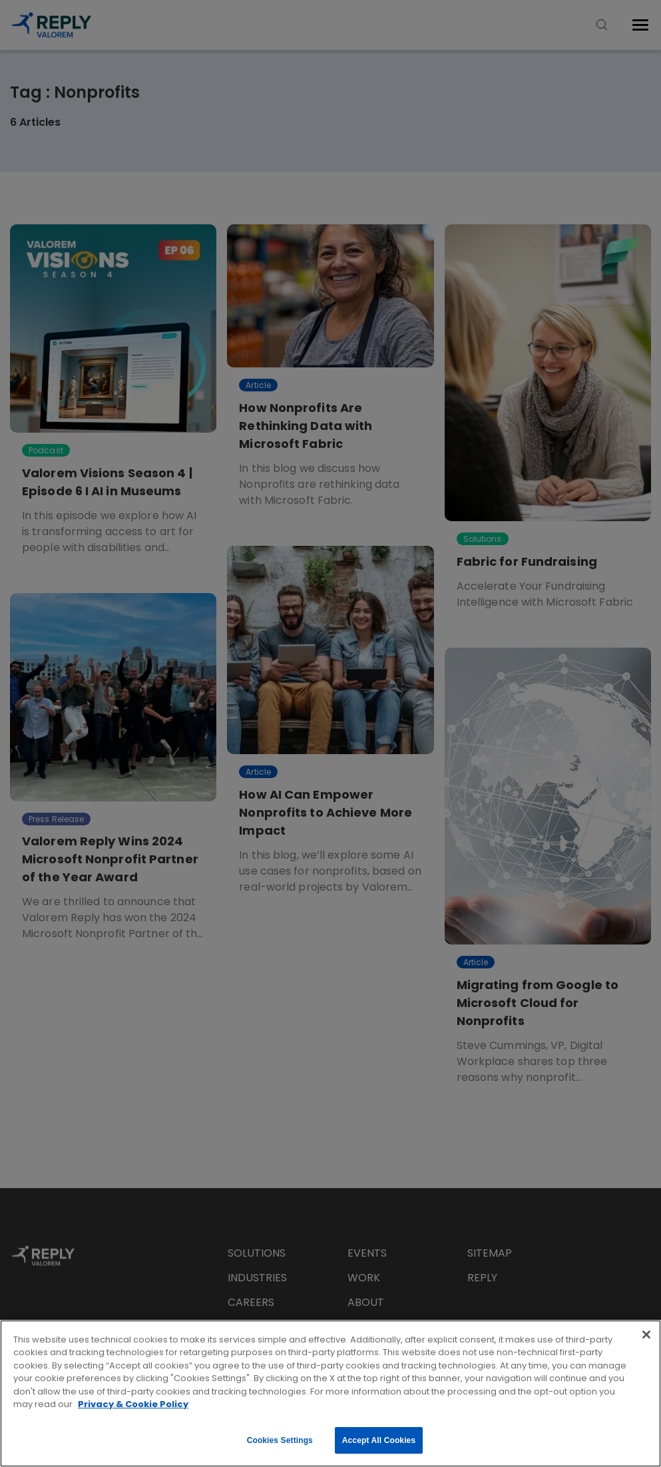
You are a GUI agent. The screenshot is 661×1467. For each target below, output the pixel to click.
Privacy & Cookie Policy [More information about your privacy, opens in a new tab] (133, 1404)
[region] (330, 1393)
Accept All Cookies (378, 1440)
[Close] (646, 1334)
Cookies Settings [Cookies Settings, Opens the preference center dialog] (280, 1440)
